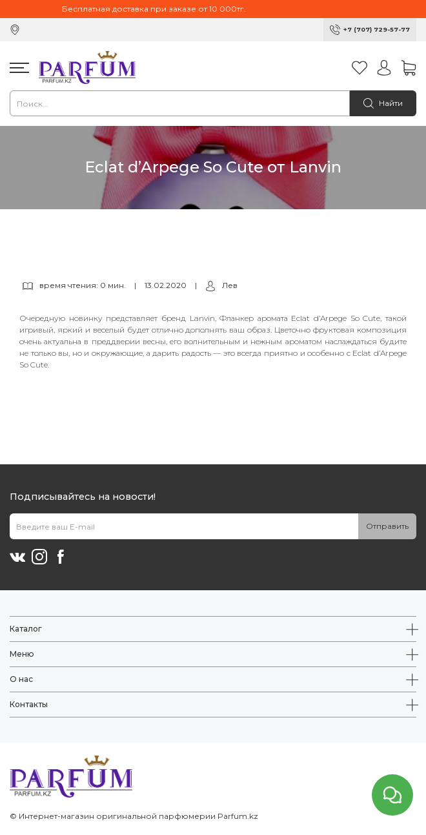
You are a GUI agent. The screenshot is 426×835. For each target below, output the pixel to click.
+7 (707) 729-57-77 (376, 29)
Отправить (387, 526)
